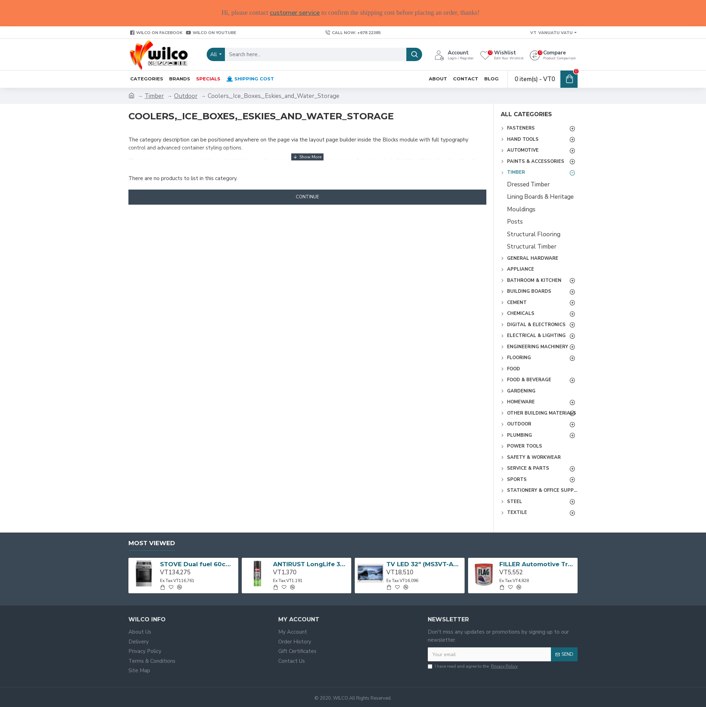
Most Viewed (151, 543)
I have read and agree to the (473, 666)
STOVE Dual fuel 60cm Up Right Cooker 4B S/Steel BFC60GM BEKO (198, 564)
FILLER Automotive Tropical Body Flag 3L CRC (537, 564)
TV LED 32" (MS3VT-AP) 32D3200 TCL (424, 564)
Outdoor (186, 96)
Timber (154, 96)
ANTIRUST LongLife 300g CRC (311, 564)
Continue (307, 197)
